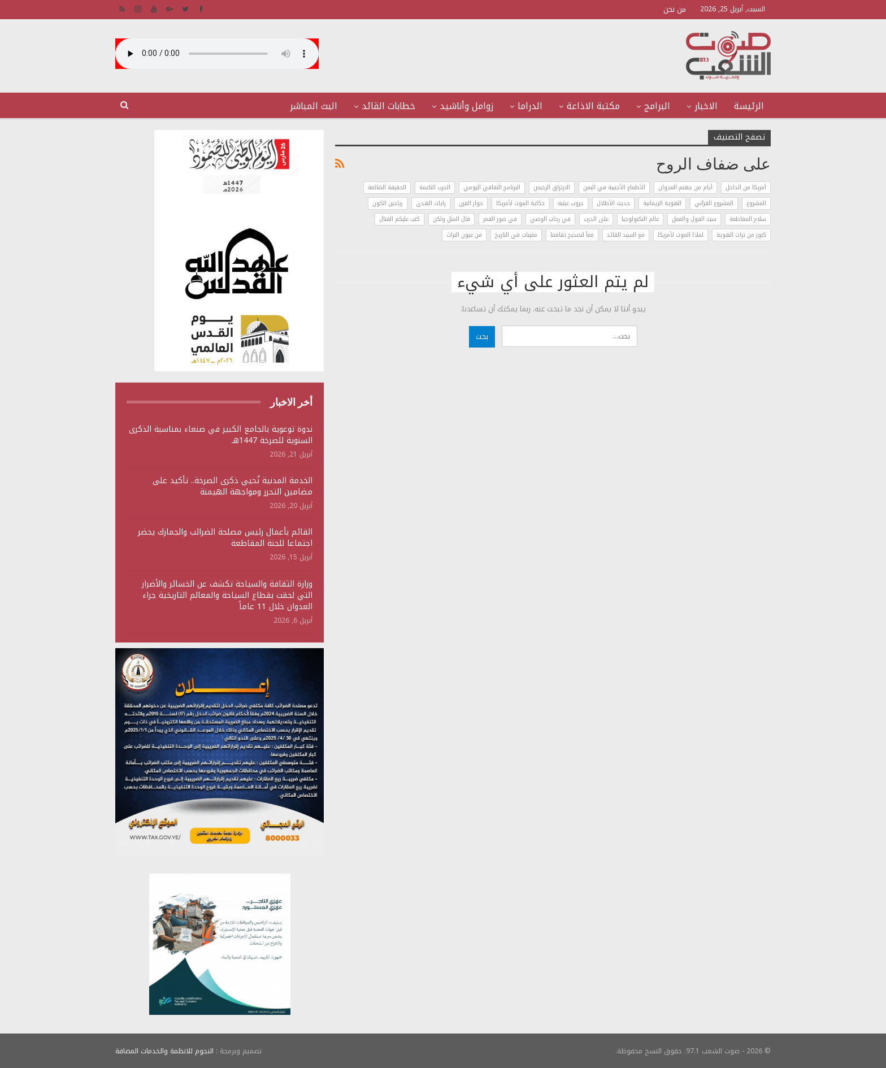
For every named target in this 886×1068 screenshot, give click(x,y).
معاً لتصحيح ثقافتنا (572, 234)
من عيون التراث (464, 234)
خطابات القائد (388, 106)
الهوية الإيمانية (662, 203)
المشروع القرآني (713, 203)
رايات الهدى (431, 203)
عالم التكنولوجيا (640, 219)
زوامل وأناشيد (466, 106)
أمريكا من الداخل (746, 187)
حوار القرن (471, 203)
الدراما (530, 106)
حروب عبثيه (571, 203)
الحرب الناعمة (434, 187)
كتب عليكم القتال (399, 219)
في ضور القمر (500, 219)
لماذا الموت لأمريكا (680, 234)
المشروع (756, 203)
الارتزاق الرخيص (551, 187)
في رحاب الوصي (550, 219)
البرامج (657, 106)
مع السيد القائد (626, 234)
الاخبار (706, 106)
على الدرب (596, 219)
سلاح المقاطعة (747, 219)
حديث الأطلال (613, 203)
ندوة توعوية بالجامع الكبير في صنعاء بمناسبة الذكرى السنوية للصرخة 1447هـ (220, 435)
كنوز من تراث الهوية (741, 234)
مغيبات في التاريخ (516, 234)
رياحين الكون (387, 203)
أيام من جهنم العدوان (685, 187)
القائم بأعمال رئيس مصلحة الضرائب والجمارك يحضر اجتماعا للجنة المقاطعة (225, 537)
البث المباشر (313, 106)
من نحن (674, 9)
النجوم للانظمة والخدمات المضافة (164, 1050)
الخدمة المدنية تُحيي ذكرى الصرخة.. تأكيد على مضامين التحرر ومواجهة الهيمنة (232, 486)
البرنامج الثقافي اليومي (491, 187)
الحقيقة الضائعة (387, 187)
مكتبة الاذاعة (593, 106)
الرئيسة (749, 106)
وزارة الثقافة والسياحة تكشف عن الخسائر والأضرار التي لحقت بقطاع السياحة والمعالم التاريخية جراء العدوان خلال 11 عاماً (227, 595)
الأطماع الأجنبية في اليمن (614, 187)
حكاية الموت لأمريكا (520, 203)
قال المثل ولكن (451, 219)
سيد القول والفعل (694, 219)
